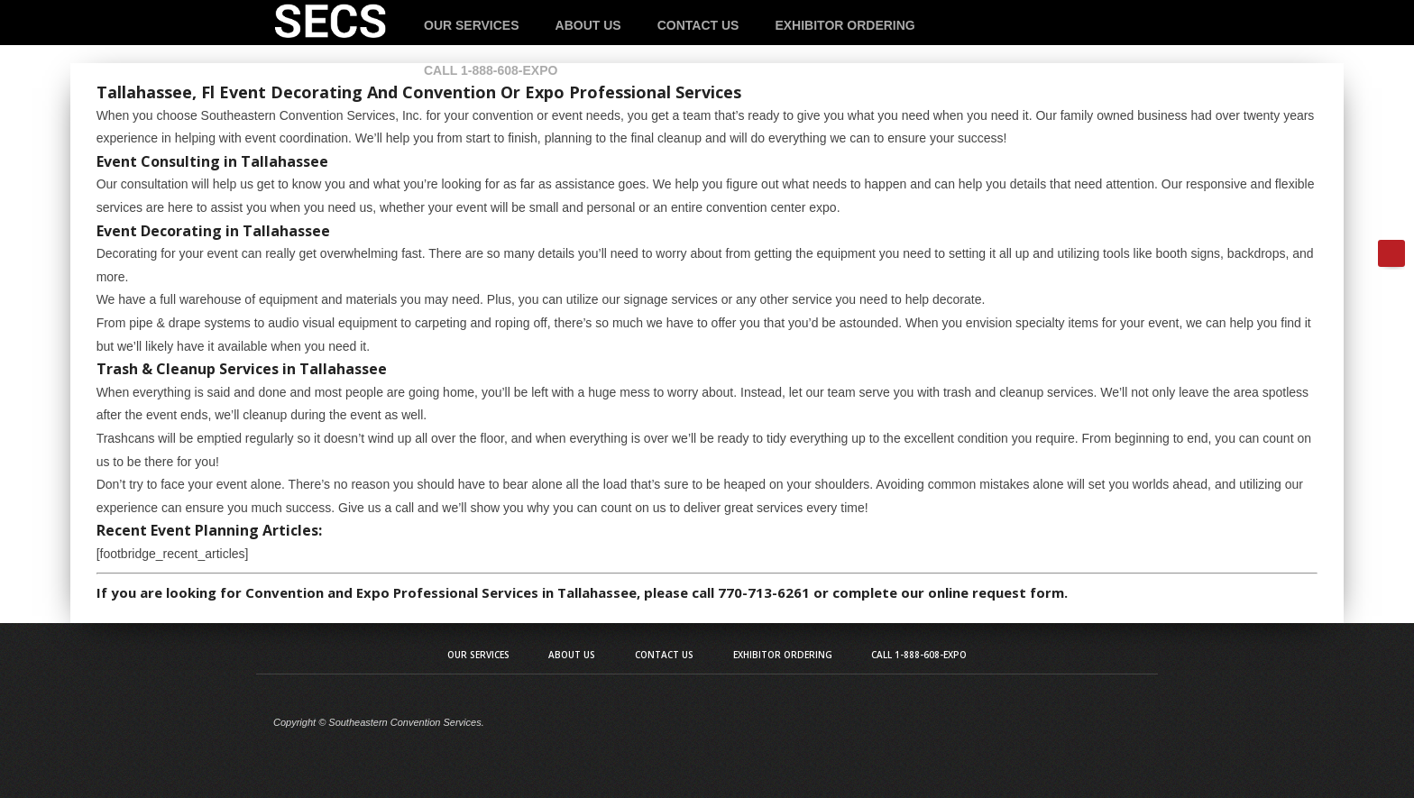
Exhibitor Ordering (844, 25)
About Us (588, 25)
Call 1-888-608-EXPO (490, 70)
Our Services (471, 25)
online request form (996, 592)
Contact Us (698, 25)
